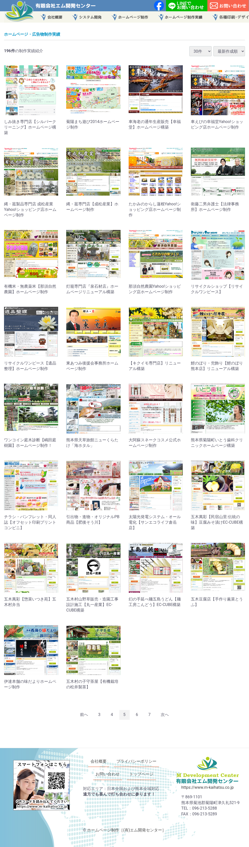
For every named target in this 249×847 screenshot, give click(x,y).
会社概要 (99, 761)
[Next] (165, 715)
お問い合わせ (108, 774)
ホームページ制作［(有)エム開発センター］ (126, 830)
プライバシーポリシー (136, 761)
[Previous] (84, 715)
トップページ (141, 774)
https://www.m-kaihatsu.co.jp (207, 787)
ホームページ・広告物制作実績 (32, 34)
